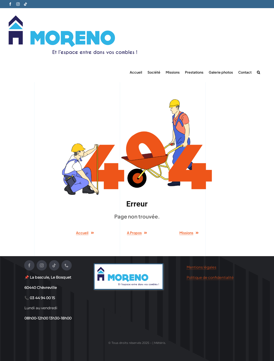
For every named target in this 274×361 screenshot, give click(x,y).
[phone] (66, 265)
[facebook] (29, 265)
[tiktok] (54, 265)
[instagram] (42, 265)
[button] (258, 72)
